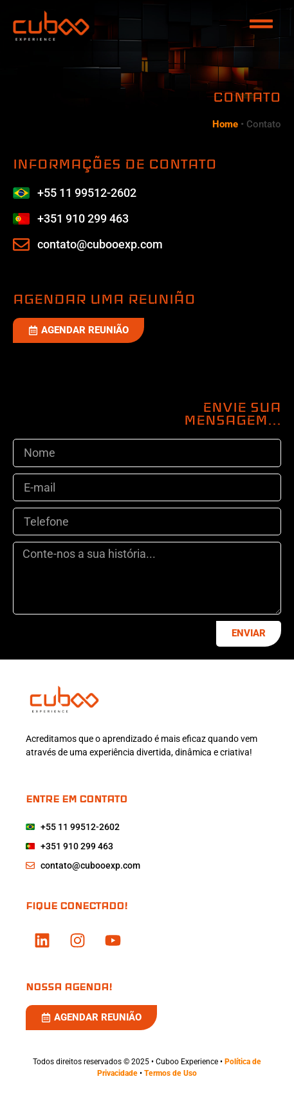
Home (225, 124)
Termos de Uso (170, 1073)
